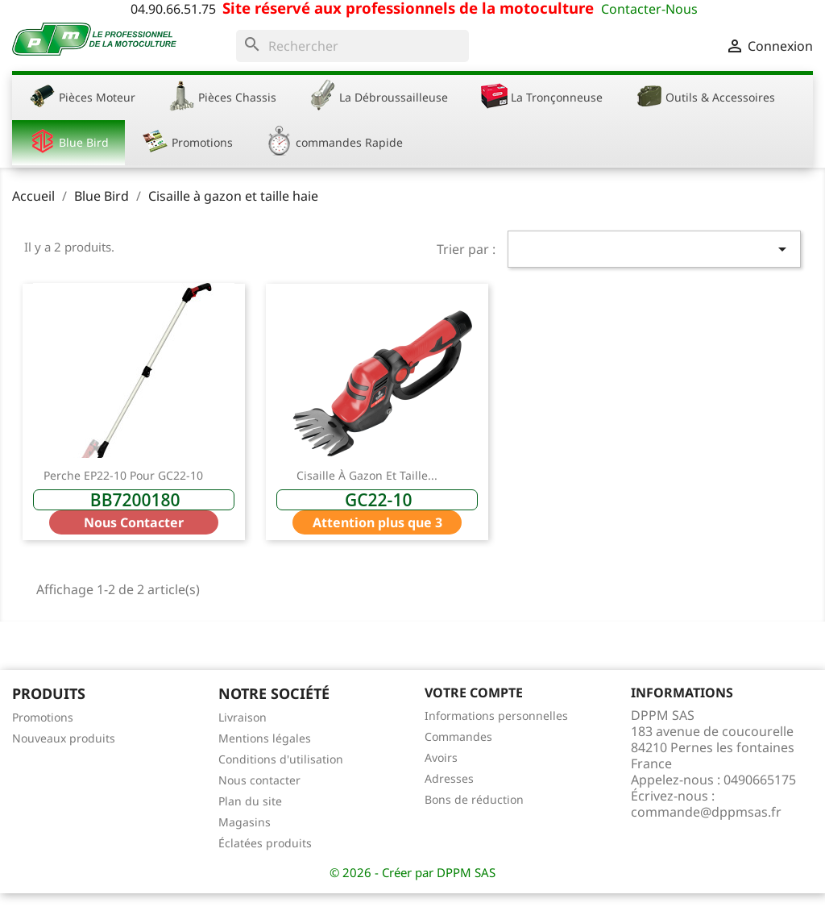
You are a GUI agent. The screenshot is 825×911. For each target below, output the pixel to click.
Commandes (458, 736)
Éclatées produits (265, 843)
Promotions (42, 717)
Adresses (449, 778)
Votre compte (474, 692)
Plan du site (250, 801)
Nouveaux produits (63, 738)
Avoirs (441, 757)
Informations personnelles (496, 715)
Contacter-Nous (649, 9)
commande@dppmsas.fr (706, 812)
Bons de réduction (474, 799)
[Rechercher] (352, 46)
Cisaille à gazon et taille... (366, 475)
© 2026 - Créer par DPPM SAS (412, 872)
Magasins (244, 822)
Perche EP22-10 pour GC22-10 (123, 475)
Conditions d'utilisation (280, 759)
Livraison (242, 717)
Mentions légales (264, 738)
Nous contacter (259, 780)
